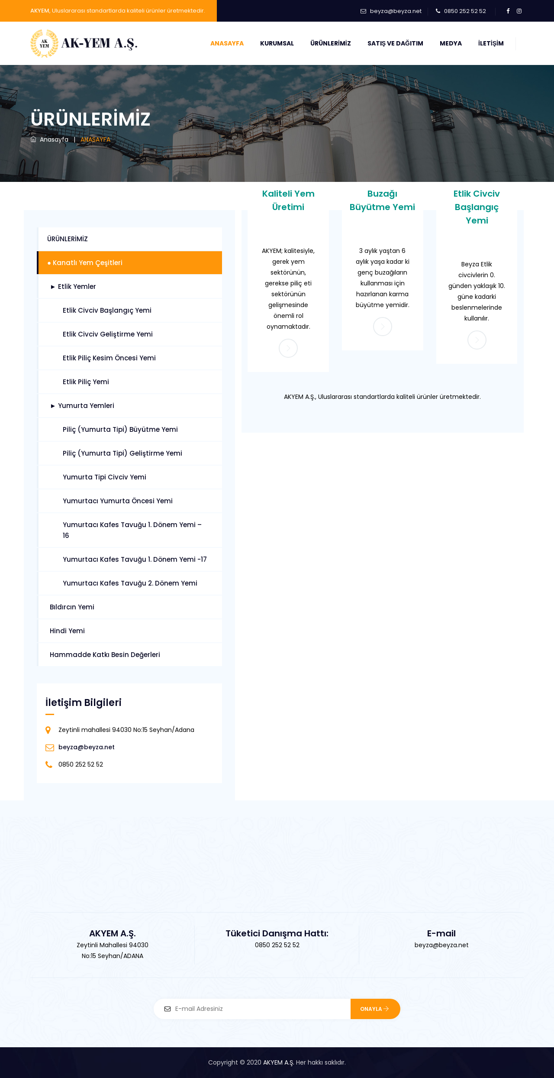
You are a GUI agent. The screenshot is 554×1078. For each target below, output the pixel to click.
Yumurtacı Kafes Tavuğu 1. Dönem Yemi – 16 (132, 530)
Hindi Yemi (67, 630)
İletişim (491, 43)
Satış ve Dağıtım (395, 43)
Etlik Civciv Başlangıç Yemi (477, 207)
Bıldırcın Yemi (72, 607)
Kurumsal (277, 43)
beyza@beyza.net (396, 11)
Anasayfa (227, 43)
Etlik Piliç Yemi (86, 381)
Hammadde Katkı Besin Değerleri (105, 654)
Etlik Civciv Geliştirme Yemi (108, 334)
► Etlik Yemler (73, 286)
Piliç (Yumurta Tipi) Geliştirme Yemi (122, 453)
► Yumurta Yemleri (82, 405)
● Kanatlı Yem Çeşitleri (84, 262)
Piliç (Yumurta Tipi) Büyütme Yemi (120, 429)
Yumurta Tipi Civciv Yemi (104, 477)
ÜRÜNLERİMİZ (67, 238)
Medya (451, 43)
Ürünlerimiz (330, 43)
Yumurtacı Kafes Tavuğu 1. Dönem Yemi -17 (135, 559)
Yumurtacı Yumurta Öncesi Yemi (118, 500)
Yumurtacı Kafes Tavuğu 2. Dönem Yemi (130, 583)
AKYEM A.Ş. (278, 1062)
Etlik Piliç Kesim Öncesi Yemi (109, 358)
